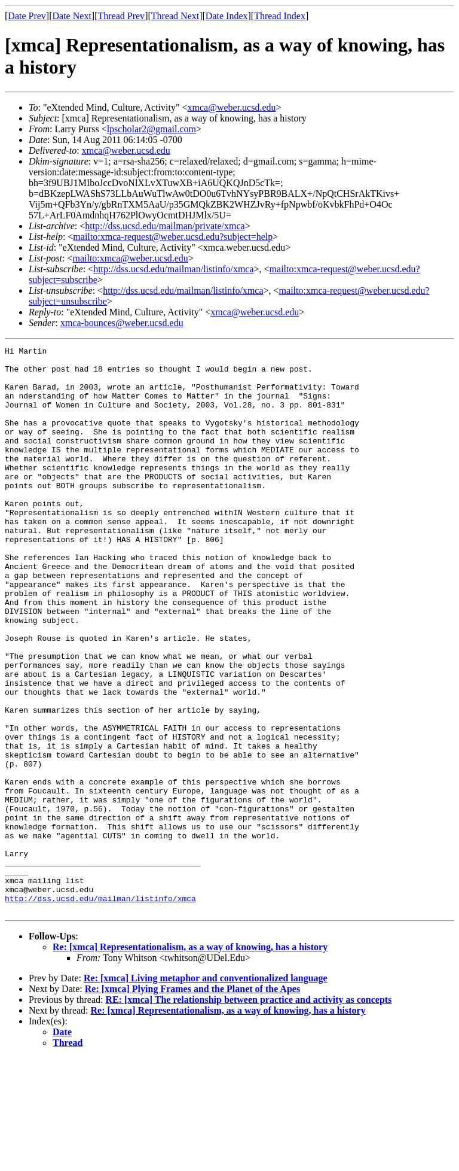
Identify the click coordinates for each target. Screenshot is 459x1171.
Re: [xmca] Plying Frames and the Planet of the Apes (192, 1102)
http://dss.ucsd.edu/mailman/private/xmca (165, 226)
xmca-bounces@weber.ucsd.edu (121, 323)
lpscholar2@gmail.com (151, 129)
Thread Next (175, 16)
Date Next (72, 16)
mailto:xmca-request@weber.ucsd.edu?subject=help (173, 237)
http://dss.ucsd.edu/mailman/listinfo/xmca (173, 269)
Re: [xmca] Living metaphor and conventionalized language (206, 1091)
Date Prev (27, 16)
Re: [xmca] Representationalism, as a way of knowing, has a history (190, 1060)
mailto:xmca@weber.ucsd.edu (130, 258)
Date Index (227, 16)
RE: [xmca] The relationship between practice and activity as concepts (248, 1113)
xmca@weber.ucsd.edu (232, 107)
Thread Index (279, 16)
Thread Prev (121, 16)
